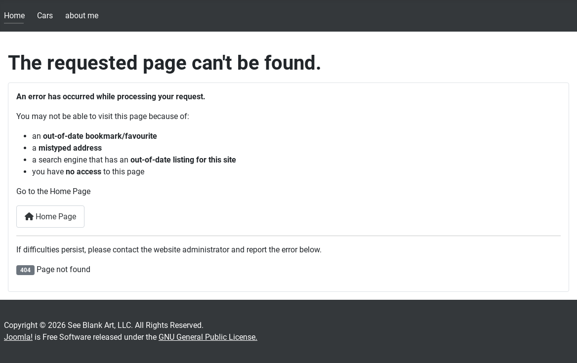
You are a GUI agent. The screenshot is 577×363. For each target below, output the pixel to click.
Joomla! (18, 337)
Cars (45, 15)
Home (14, 15)
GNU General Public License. (208, 337)
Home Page (50, 216)
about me (81, 15)
